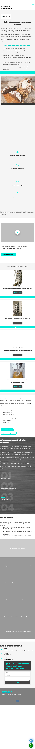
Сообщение (17, 679)
